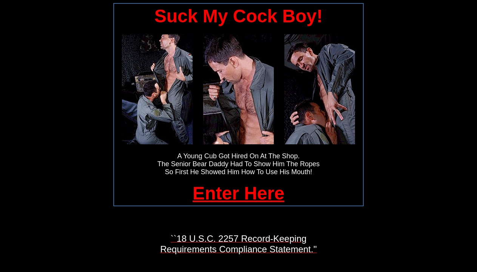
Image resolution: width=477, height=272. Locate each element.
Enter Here (238, 193)
